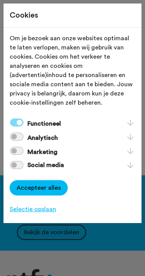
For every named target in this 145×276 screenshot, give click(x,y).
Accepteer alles (39, 188)
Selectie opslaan (33, 209)
